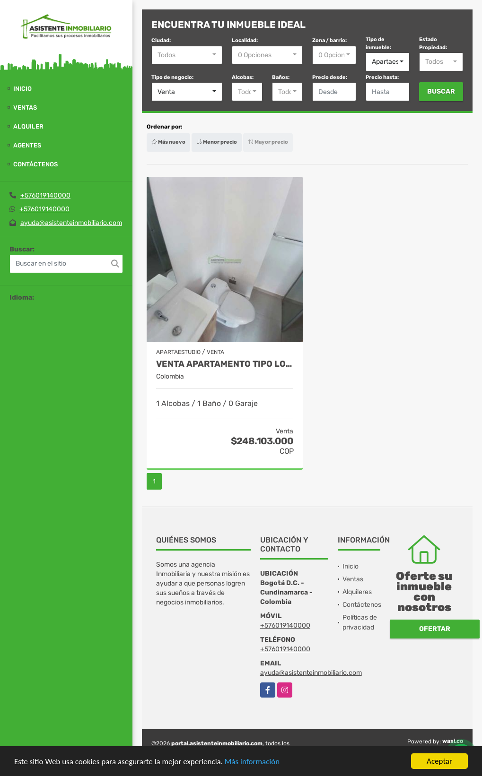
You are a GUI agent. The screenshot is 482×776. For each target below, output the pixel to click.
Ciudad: (161, 40)
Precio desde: (329, 77)
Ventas (25, 107)
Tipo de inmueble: (378, 43)
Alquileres (357, 592)
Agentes (27, 145)
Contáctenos (35, 164)
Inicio (22, 88)
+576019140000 (45, 195)
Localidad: (245, 40)
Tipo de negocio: (172, 77)
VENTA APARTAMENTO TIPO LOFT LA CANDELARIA (224, 364)
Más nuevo (168, 142)
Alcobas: (243, 77)
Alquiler (28, 126)
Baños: (280, 77)
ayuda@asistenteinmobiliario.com (71, 223)
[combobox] (186, 55)
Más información (252, 762)
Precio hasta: (382, 77)
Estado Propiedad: (433, 43)
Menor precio (216, 142)
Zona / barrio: (329, 40)
